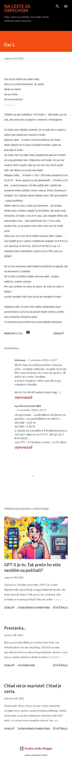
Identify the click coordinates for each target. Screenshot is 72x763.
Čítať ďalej (60, 607)
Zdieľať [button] (58, 333)
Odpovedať (24, 397)
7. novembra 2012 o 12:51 (31, 409)
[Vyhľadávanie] (57, 6)
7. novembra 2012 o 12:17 (42, 360)
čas (20, 333)
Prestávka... (15, 627)
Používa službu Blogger (36, 748)
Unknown (20, 360)
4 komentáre (26, 665)
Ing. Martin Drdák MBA (28, 405)
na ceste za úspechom (17, 8)
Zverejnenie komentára (34, 607)
